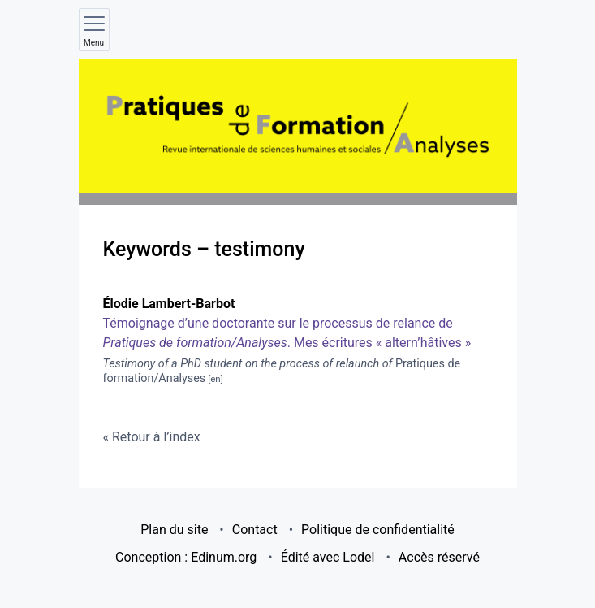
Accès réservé (439, 557)
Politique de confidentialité (378, 529)
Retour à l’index (156, 437)
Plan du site (174, 529)
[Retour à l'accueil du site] (298, 126)
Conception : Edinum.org (186, 557)
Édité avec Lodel (328, 557)
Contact (255, 529)
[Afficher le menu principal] (94, 29)
